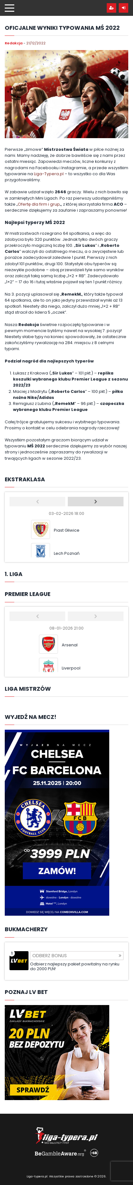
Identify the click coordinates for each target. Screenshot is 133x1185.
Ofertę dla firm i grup (39, 204)
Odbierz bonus (76, 955)
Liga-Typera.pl (49, 173)
